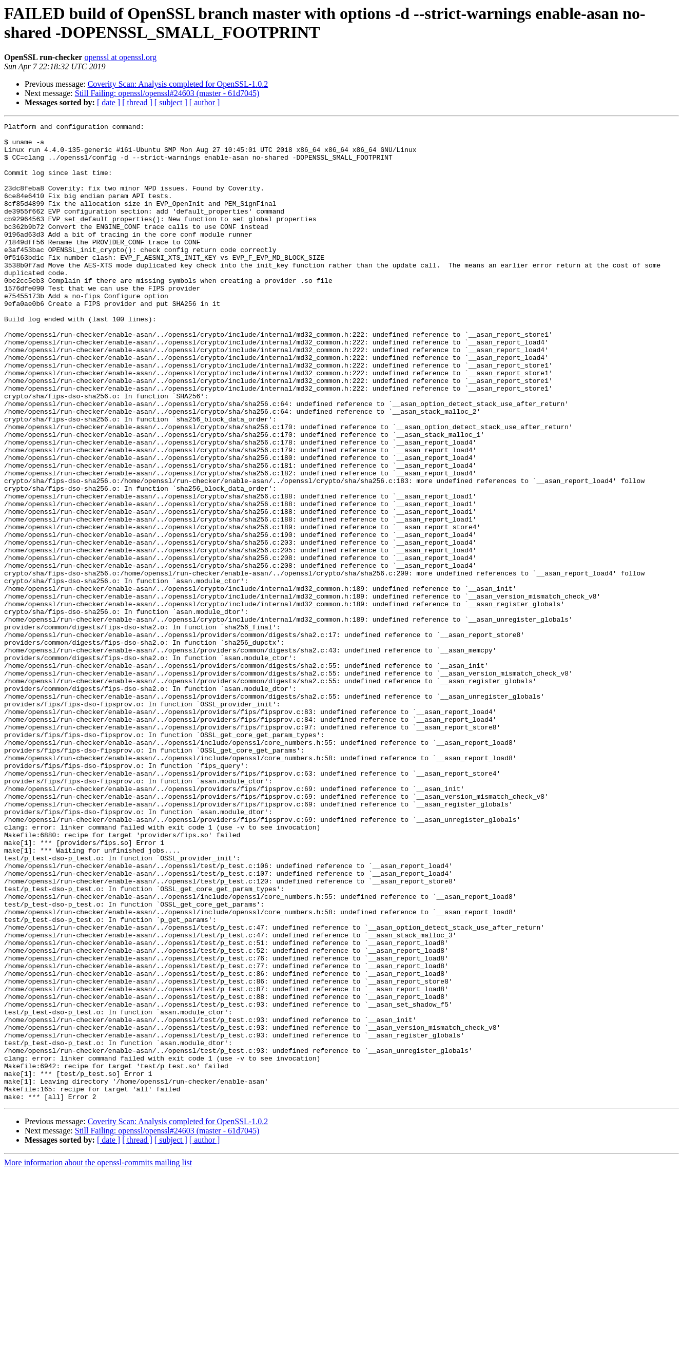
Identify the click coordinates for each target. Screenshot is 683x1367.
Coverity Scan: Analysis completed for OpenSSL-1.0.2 (178, 84)
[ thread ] (137, 102)
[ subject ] (170, 102)
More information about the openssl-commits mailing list (98, 1358)
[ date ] (108, 102)
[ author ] (204, 102)
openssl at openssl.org (120, 57)
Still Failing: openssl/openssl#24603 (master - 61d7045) (167, 93)
